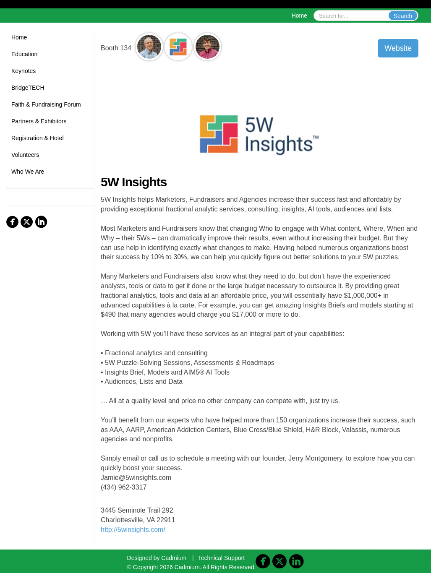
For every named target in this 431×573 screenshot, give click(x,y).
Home (299, 15)
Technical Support (221, 558)
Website (398, 48)
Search (403, 16)
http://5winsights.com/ (133, 529)
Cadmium (173, 558)
